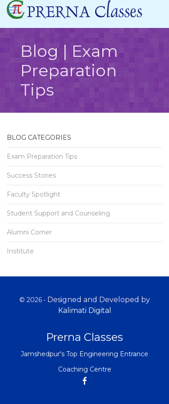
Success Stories (31, 175)
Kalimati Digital (84, 310)
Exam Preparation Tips (42, 156)
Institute (20, 251)
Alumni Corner (29, 232)
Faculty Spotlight (33, 194)
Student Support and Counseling (58, 213)
